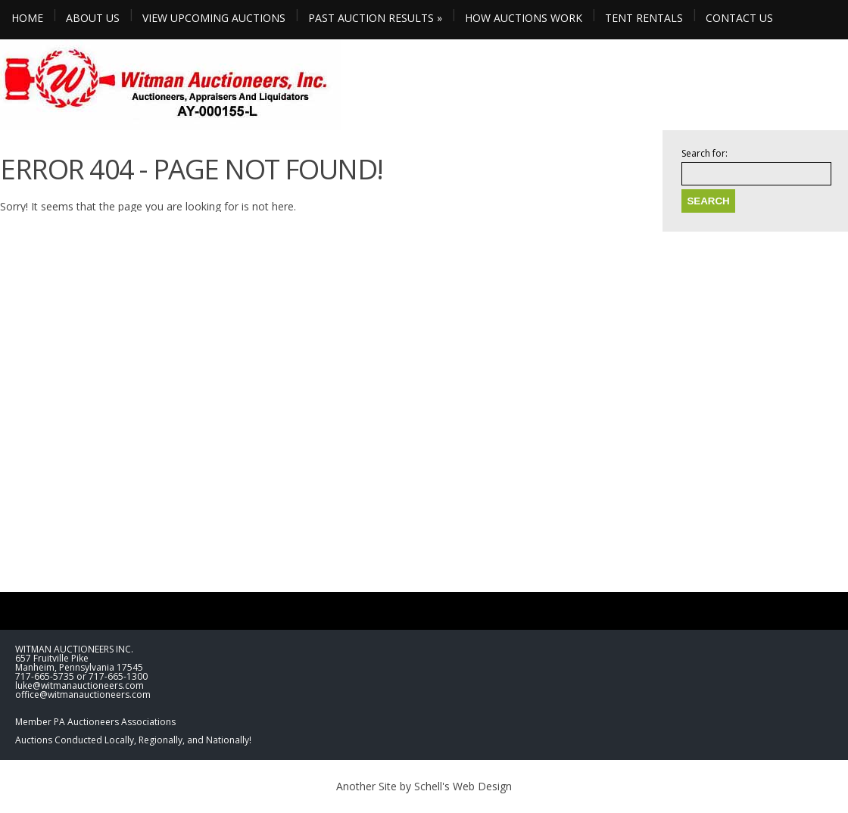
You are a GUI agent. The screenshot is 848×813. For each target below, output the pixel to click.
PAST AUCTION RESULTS (375, 18)
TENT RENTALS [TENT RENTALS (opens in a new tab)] (644, 18)
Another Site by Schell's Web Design (424, 786)
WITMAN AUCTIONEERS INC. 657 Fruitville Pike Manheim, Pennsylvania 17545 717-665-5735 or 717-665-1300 (81, 663)
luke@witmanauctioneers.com (79, 685)
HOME (27, 18)
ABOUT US (93, 18)
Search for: (704, 153)
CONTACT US (739, 18)
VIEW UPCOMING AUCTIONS (213, 18)
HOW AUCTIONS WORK (523, 18)
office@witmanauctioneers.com (83, 694)
